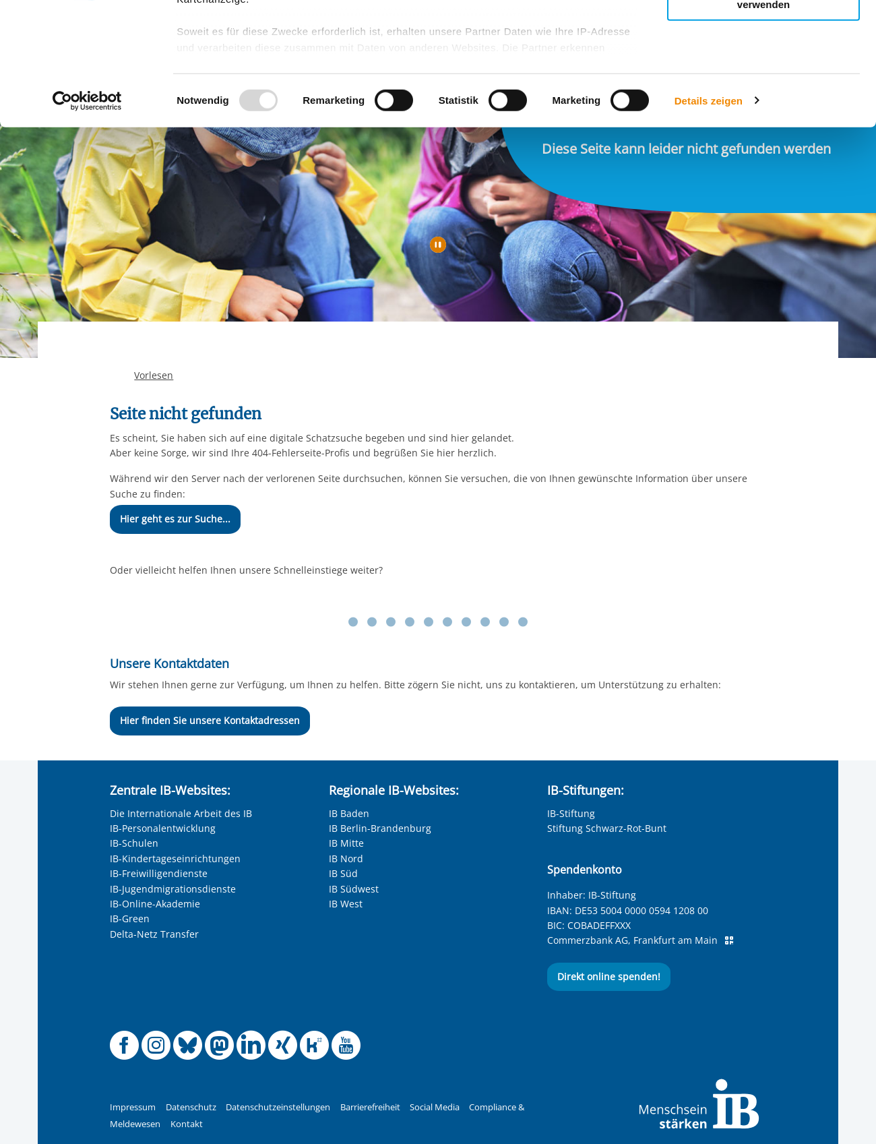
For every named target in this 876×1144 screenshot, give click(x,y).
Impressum (133, 1107)
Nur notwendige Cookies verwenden (763, 114)
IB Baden (349, 813)
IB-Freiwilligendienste (159, 873)
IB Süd (343, 873)
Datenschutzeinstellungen (278, 1107)
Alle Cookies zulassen (763, 32)
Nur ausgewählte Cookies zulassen (763, 71)
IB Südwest (354, 888)
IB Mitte (346, 843)
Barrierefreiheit (370, 1107)
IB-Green (130, 918)
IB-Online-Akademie (155, 903)
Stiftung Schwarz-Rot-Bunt (606, 828)
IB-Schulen (134, 843)
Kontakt (186, 1124)
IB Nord (346, 858)
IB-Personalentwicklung (163, 828)
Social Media (435, 1107)
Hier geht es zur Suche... (175, 518)
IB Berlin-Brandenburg (380, 828)
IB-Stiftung (571, 813)
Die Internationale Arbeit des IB (181, 813)
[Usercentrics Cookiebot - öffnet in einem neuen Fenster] (87, 216)
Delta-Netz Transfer (154, 934)
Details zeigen (709, 215)
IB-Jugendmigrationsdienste (173, 888)
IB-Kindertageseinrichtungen (175, 858)
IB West (346, 903)
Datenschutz (191, 1107)
